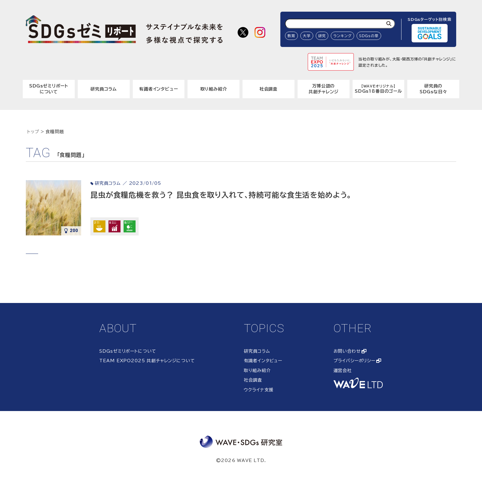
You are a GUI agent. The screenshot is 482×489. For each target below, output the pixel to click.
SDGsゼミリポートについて (48, 89)
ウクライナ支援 (258, 390)
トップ (33, 132)
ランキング (342, 35)
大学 (307, 35)
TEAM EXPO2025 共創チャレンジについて (147, 361)
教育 (291, 35)
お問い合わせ (347, 351)
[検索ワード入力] (340, 24)
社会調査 (268, 89)
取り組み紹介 (213, 89)
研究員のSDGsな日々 (433, 89)
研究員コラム (103, 89)
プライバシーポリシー (354, 361)
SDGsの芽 (369, 35)
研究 (322, 35)
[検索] (389, 24)
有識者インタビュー (158, 89)
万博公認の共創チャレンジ (323, 89)
